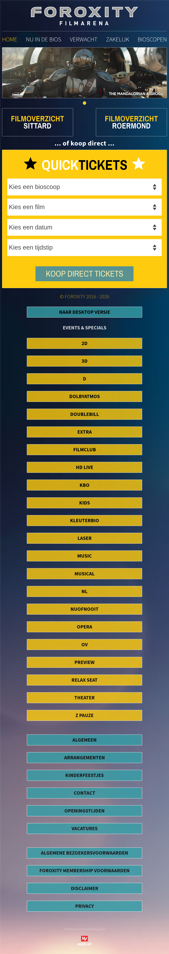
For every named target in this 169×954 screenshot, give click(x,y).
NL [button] (84, 591)
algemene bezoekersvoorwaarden (84, 853)
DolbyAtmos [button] (84, 396)
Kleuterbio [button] (84, 520)
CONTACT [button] (84, 793)
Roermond (131, 126)
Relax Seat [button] (84, 680)
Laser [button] (84, 538)
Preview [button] (84, 662)
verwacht (83, 39)
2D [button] (85, 343)
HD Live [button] (84, 467)
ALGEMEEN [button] (84, 740)
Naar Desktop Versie (84, 312)
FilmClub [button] (84, 449)
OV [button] (84, 644)
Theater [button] (84, 697)
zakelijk (117, 39)
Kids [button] (84, 503)
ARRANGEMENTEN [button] (84, 757)
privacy (84, 906)
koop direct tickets (84, 273)
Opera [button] (84, 627)
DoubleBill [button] (84, 414)
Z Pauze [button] (85, 715)
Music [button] (84, 556)
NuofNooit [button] (84, 609)
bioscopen (152, 39)
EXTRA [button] (84, 432)
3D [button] (85, 361)
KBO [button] (84, 485)
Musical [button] (84, 573)
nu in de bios (43, 39)
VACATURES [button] (85, 828)
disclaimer (84, 888)
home (9, 39)
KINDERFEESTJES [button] (84, 775)
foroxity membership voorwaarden (84, 870)
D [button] (84, 378)
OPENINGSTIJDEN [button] (84, 811)
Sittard (37, 126)
